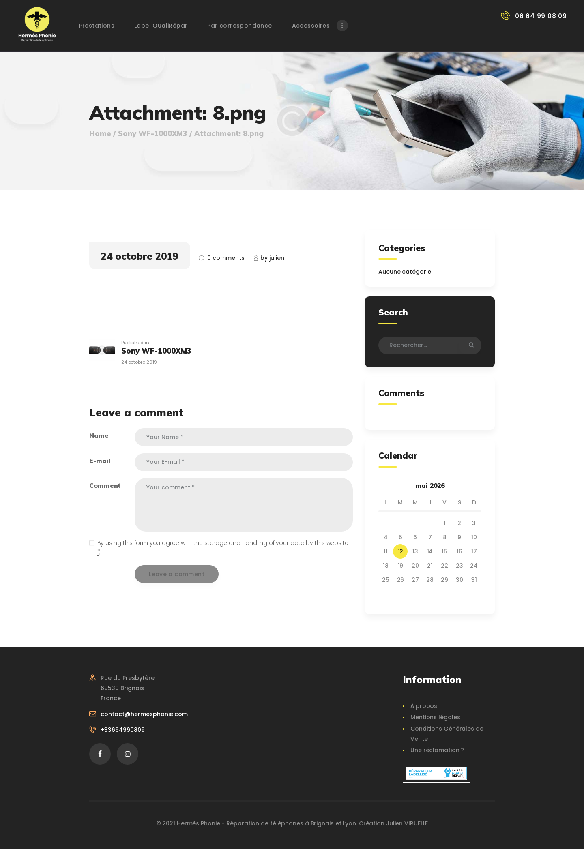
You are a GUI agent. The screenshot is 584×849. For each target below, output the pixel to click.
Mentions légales (435, 717)
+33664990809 (123, 730)
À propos (423, 706)
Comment (105, 485)
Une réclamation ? (437, 750)
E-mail (99, 461)
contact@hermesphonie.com (144, 714)
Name (99, 435)
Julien (272, 258)
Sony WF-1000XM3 (152, 133)
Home (100, 133)
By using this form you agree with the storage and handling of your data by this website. (223, 547)
